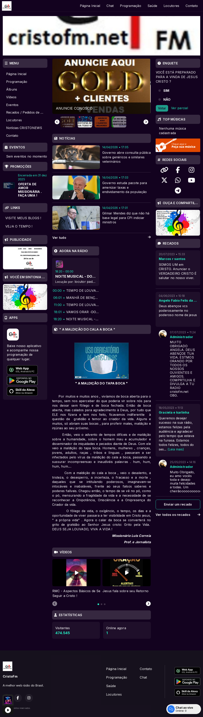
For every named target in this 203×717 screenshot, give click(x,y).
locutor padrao (86, 282)
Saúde (152, 6)
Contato (192, 6)
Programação (130, 6)
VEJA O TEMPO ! (18, 226)
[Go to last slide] (57, 122)
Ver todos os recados (178, 515)
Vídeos (11, 97)
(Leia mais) (176, 449)
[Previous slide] (54, 603)
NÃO (167, 99)
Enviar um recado (178, 504)
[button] (67, 121)
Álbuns (11, 89)
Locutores (171, 6)
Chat (110, 6)
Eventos (12, 105)
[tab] (98, 604)
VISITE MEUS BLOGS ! (23, 218)
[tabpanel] (76, 578)
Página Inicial (90, 6)
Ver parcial (179, 108)
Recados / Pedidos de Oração (26, 112)
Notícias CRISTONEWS (24, 128)
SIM (166, 91)
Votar (162, 108)
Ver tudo (101, 237)
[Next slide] (146, 122)
